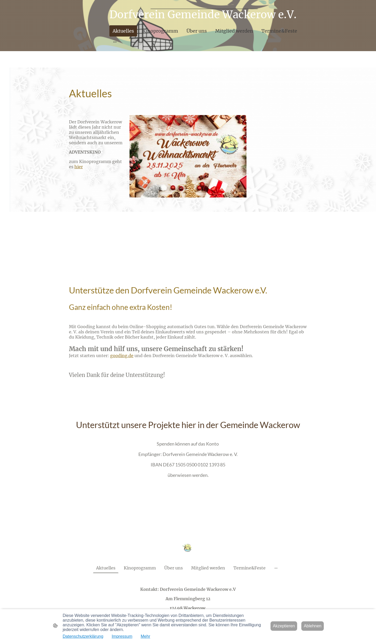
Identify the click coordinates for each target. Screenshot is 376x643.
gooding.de (121, 355)
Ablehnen (312, 626)
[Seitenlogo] (188, 547)
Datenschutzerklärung (83, 636)
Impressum (122, 636)
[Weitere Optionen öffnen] (114, 42)
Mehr (145, 636)
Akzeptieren (284, 626)
